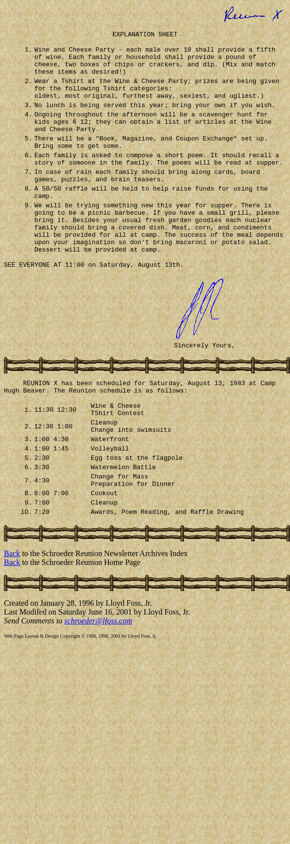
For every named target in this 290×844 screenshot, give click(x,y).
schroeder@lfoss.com (98, 685)
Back (12, 618)
